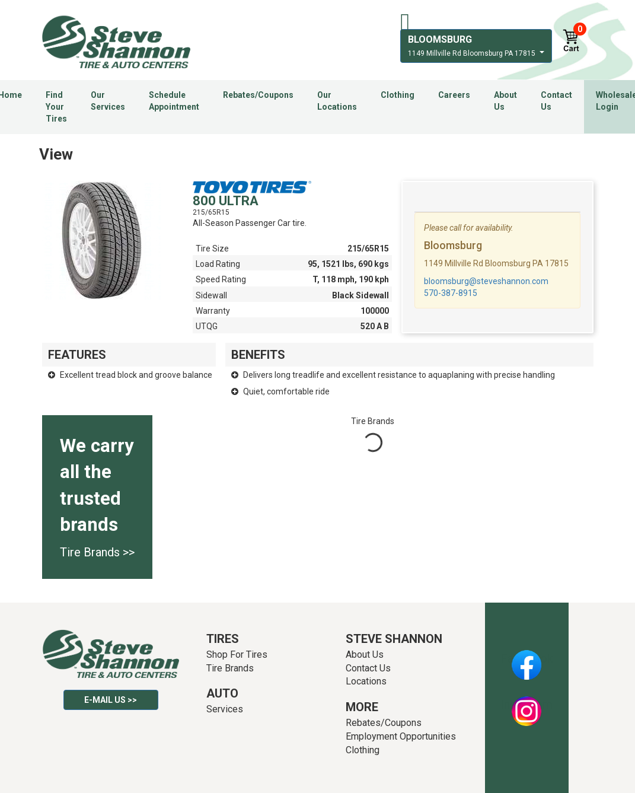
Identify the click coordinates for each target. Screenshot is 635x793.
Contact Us (556, 101)
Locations (366, 681)
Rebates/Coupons (258, 95)
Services (224, 709)
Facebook (526, 658)
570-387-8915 (450, 293)
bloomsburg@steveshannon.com (486, 281)
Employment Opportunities (401, 736)
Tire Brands (230, 668)
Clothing (397, 95)
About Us (505, 101)
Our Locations (337, 101)
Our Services (108, 101)
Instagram (526, 705)
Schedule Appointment (174, 101)
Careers (454, 95)
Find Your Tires (56, 106)
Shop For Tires (236, 654)
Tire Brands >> (97, 552)
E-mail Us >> (110, 700)
